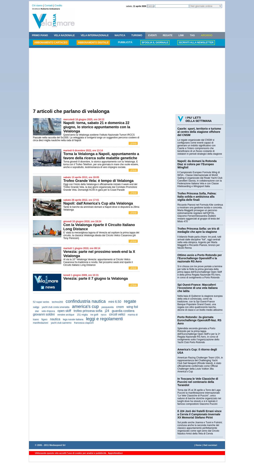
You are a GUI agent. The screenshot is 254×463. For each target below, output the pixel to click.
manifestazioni (40, 322)
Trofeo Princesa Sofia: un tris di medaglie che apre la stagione (198, 230)
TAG (192, 35)
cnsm (120, 307)
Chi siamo (37, 5)
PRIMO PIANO (40, 35)
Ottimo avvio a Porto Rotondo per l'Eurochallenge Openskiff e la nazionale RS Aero (199, 258)
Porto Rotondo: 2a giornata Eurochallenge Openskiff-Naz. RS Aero (199, 320)
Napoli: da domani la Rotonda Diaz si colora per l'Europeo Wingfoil (197, 164)
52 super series (41, 302)
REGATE (167, 35)
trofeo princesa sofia (88, 311)
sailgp (36, 307)
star (37, 311)
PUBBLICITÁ (125, 42)
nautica (55, 319)
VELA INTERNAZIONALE (95, 35)
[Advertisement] (127, 79)
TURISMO (136, 35)
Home (198, 445)
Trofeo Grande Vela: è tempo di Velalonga (98, 181)
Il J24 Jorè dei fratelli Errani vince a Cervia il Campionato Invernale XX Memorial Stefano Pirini (199, 414)
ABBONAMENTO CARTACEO (50, 42)
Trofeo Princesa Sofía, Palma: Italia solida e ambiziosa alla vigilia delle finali (196, 196)
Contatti (48, 5)
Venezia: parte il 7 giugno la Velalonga (95, 279)
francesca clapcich (84, 322)
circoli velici (117, 314)
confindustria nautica (86, 301)
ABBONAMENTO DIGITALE (93, 42)
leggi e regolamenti (104, 318)
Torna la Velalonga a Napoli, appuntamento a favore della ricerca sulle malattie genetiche (101, 156)
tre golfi (94, 314)
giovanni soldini (44, 314)
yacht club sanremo (61, 322)
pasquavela (107, 307)
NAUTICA (119, 35)
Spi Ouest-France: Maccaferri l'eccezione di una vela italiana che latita (197, 288)
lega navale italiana (73, 319)
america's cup (85, 306)
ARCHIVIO (207, 35)
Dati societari (210, 445)
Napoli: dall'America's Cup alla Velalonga (98, 203)
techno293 (57, 302)
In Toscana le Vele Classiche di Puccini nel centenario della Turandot (197, 382)
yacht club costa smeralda (55, 307)
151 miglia (82, 314)
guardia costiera (123, 311)
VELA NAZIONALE (64, 35)
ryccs (103, 314)
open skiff (64, 311)
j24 (107, 311)
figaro (44, 319)
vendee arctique (65, 314)
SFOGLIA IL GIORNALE (155, 42)
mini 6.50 (114, 301)
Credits (58, 5)
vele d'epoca (48, 311)
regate (130, 301)
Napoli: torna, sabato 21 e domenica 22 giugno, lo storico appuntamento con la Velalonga (96, 127)
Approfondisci (115, 453)
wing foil (132, 307)
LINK (181, 35)
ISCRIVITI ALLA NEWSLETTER (196, 42)
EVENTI (152, 35)
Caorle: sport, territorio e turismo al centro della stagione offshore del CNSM (199, 132)
